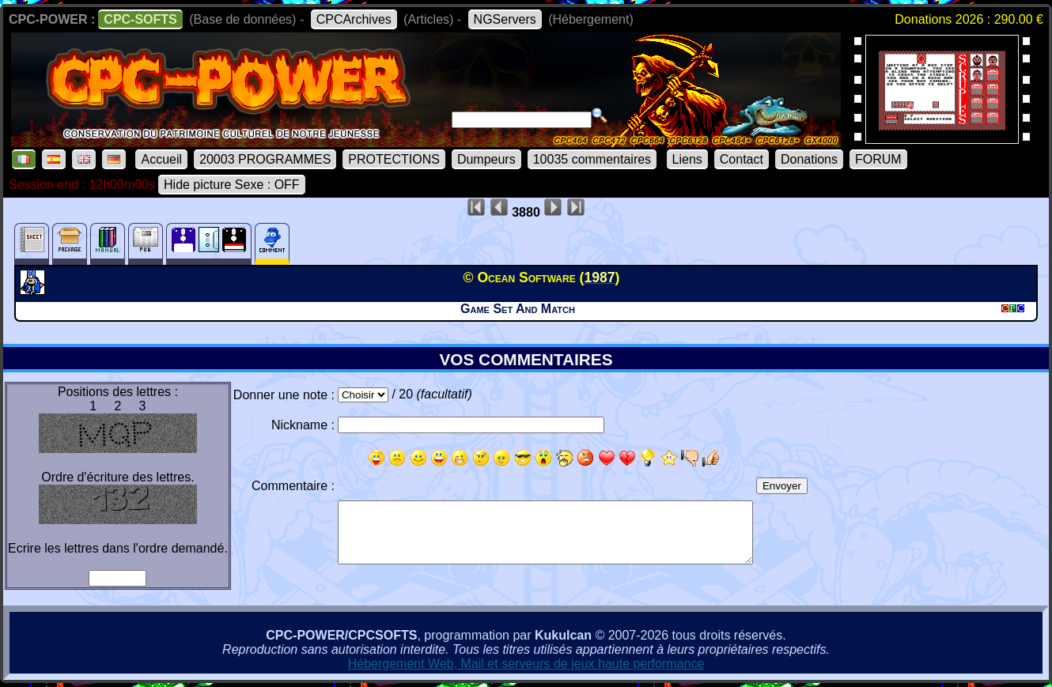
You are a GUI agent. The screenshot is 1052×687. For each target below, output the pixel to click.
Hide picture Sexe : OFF (232, 184)
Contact (741, 159)
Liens (687, 159)
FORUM (878, 159)
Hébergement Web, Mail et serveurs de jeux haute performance (526, 663)
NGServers (505, 19)
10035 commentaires (592, 159)
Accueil (161, 159)
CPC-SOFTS (140, 19)
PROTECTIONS (394, 159)
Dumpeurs (486, 159)
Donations (809, 159)
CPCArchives (354, 19)
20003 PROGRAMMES (265, 159)
